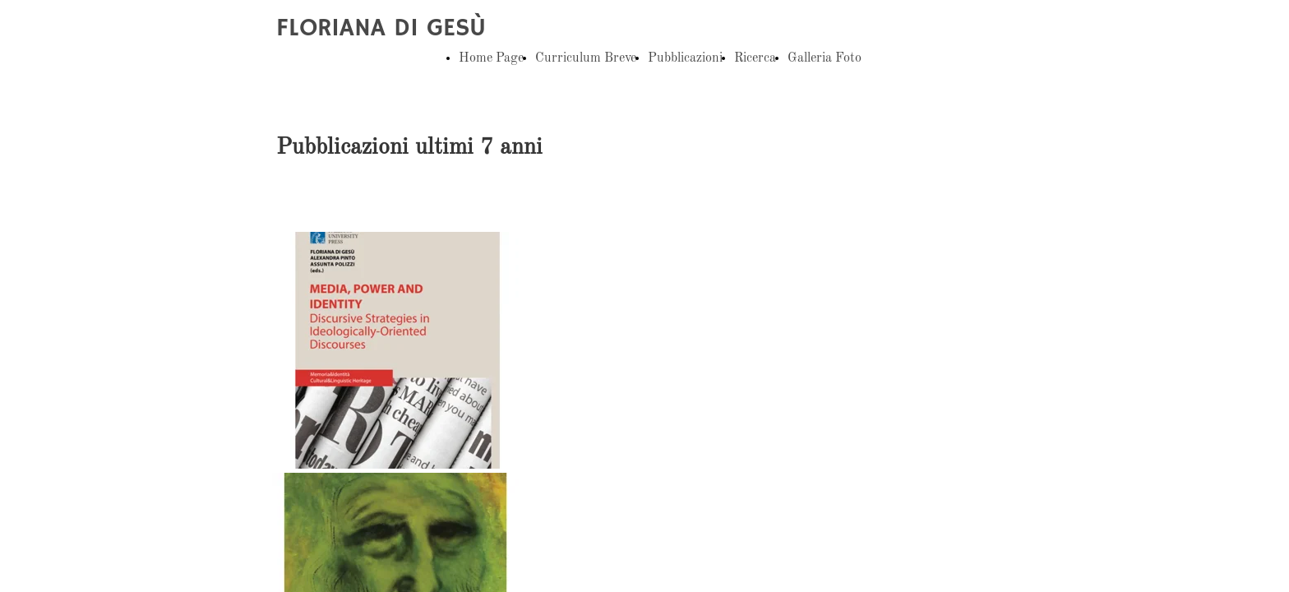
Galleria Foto (825, 58)
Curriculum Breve (585, 58)
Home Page (491, 58)
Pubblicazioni (685, 58)
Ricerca (755, 58)
